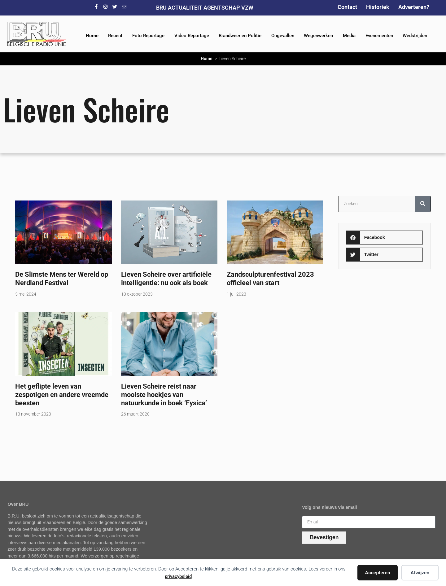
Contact (347, 7)
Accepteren (377, 572)
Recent (115, 35)
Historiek (377, 7)
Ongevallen (282, 35)
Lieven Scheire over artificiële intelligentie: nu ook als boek (166, 278)
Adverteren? (413, 7)
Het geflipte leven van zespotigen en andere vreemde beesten (61, 394)
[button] (384, 238)
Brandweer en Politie (240, 35)
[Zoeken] (423, 204)
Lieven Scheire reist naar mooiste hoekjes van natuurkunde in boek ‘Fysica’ (164, 394)
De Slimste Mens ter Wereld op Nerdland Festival (61, 278)
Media (349, 35)
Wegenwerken (318, 35)
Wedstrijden (415, 35)
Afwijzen (420, 572)
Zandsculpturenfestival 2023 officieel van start (270, 278)
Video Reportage (191, 35)
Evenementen (379, 35)
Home (92, 35)
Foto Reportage (148, 35)
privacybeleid (178, 576)
